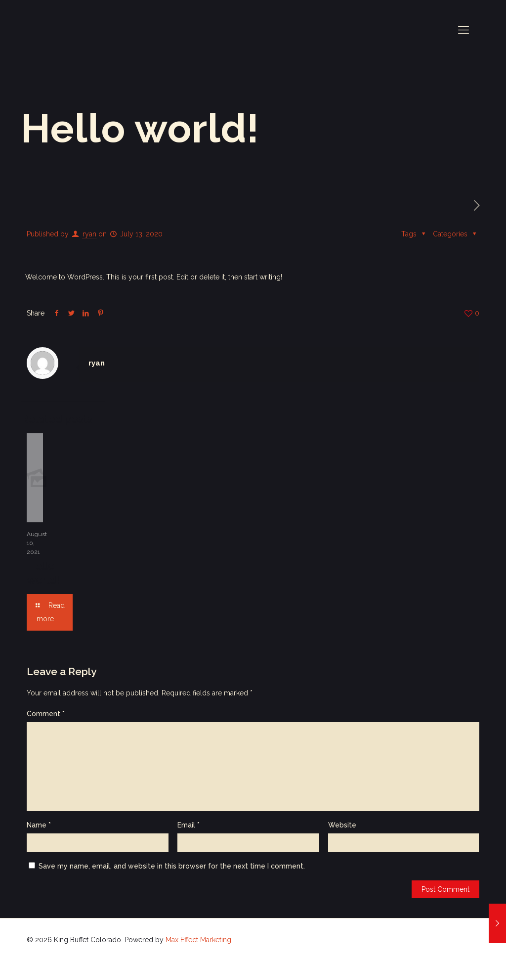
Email (188, 825)
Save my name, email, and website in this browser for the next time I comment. (172, 866)
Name (39, 825)
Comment (46, 714)
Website (342, 825)
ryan (89, 234)
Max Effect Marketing (198, 940)
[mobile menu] (463, 29)
